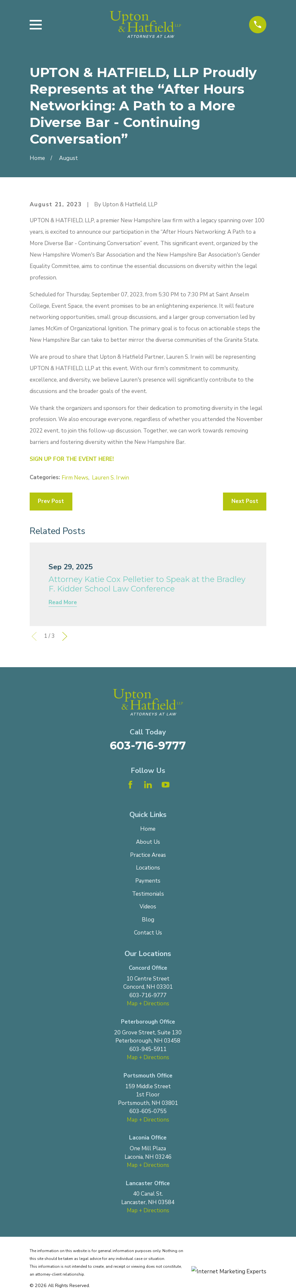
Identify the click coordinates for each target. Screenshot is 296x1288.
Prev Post (51, 501)
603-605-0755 (148, 1111)
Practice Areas (148, 855)
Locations (148, 868)
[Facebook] (130, 785)
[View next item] (64, 636)
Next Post (244, 501)
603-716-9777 (148, 745)
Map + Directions (148, 1003)
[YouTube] (166, 785)
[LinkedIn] (148, 785)
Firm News (75, 477)
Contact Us (148, 932)
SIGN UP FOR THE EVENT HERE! (72, 459)
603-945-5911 (148, 1049)
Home (147, 829)
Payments (147, 881)
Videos (148, 906)
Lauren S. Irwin (110, 477)
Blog (148, 919)
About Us (148, 842)
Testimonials (148, 894)
